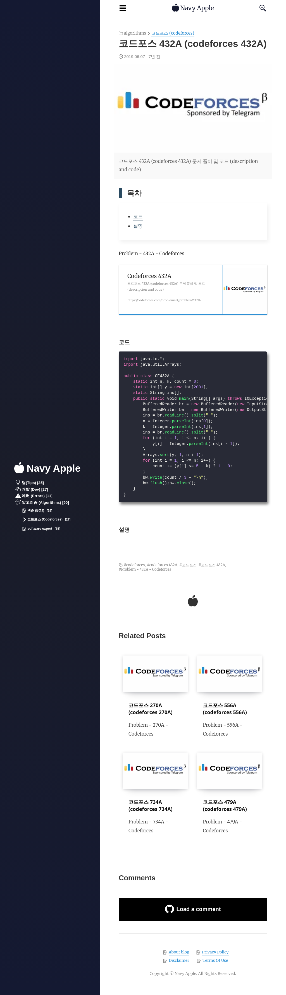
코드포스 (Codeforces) (42, 520)
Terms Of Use (215, 960)
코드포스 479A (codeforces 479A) (225, 805)
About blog (179, 952)
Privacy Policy (215, 952)
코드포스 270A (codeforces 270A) (150, 708)
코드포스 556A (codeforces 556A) (225, 708)
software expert (37, 529)
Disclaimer (179, 960)
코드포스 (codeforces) (172, 33)
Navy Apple (47, 468)
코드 (138, 216)
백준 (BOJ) (33, 511)
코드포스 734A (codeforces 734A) (150, 805)
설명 (138, 226)
